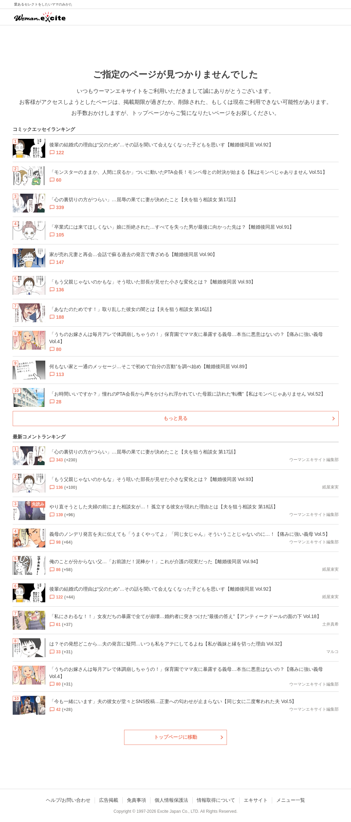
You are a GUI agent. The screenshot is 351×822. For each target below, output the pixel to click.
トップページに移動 (175, 737)
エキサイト (256, 800)
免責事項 (136, 800)
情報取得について (216, 800)
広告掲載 (108, 800)
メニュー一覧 (290, 800)
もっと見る (175, 418)
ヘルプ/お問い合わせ (68, 800)
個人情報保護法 (171, 800)
